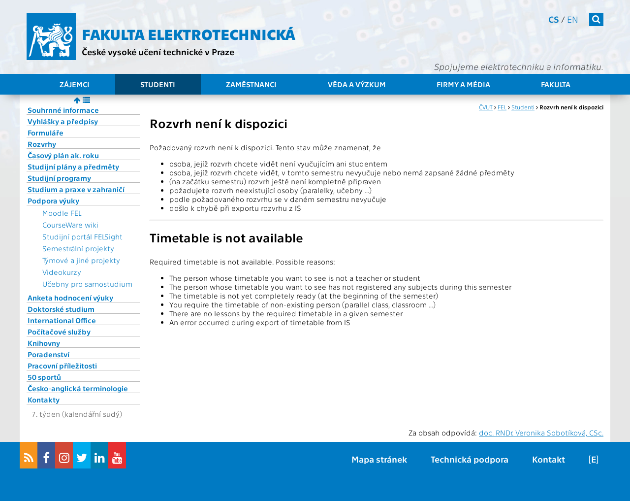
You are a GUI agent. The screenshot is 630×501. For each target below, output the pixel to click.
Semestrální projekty (78, 248)
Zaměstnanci (251, 84)
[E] (593, 459)
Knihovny (44, 342)
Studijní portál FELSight (82, 236)
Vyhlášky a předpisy (63, 121)
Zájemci (75, 84)
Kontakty (44, 399)
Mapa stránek (379, 459)
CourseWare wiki (70, 224)
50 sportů (44, 376)
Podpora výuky (53, 200)
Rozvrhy (42, 143)
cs (553, 19)
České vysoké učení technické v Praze (158, 51)
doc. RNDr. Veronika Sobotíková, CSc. (541, 432)
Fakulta (555, 84)
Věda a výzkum (357, 84)
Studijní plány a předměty (73, 166)
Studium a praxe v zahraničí (76, 189)
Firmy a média (463, 84)
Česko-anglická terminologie (78, 388)
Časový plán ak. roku (63, 155)
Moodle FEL (61, 212)
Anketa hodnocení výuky (70, 297)
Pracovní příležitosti (62, 365)
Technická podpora (469, 459)
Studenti (157, 84)
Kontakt (548, 459)
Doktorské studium (61, 308)
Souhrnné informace (63, 109)
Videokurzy (61, 271)
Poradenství (48, 354)
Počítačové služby (59, 331)
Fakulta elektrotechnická (188, 33)
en (572, 19)
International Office (62, 320)
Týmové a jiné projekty (81, 260)
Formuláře (45, 132)
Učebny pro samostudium (87, 283)
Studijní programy (59, 177)
